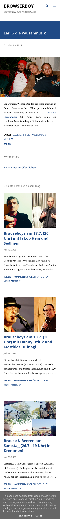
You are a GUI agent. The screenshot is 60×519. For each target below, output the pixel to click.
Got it (39, 515)
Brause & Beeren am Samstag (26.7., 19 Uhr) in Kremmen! (27, 445)
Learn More (25, 515)
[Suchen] (47, 5)
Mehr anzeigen (12, 281)
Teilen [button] (7, 144)
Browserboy (19, 6)
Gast (15, 134)
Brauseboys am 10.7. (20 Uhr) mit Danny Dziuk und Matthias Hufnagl (28, 341)
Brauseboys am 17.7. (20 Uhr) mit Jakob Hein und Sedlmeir (26, 238)
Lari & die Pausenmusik (32, 134)
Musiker (8, 139)
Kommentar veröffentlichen (20, 167)
